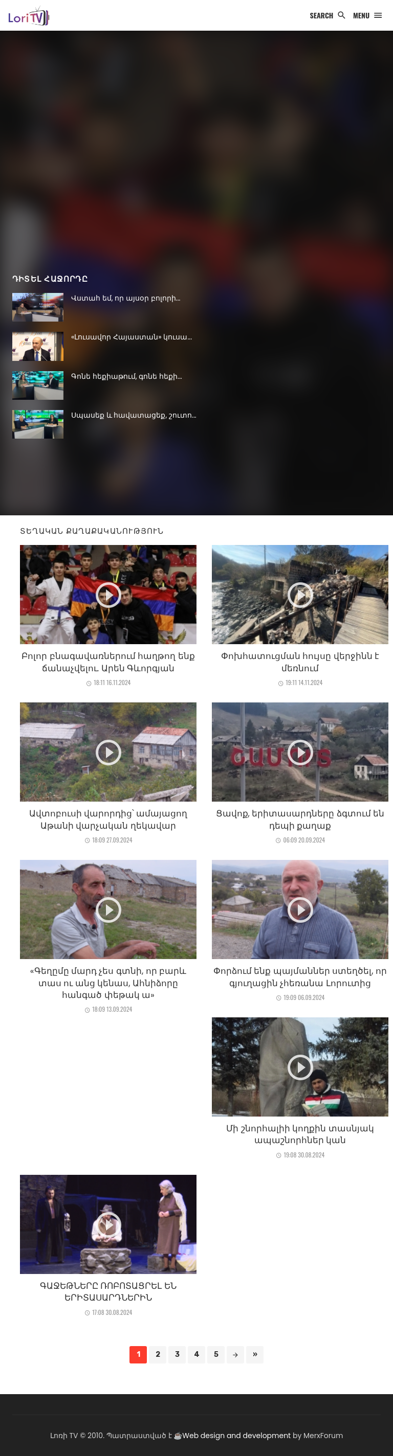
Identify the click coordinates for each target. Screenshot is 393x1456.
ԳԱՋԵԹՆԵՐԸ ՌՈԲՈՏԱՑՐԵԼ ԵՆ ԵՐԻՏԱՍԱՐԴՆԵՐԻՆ (108, 1292)
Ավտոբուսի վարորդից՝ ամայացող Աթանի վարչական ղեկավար (108, 819)
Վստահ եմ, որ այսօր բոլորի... (126, 298)
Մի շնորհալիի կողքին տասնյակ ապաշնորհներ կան (300, 1134)
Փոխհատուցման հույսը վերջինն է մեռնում (300, 662)
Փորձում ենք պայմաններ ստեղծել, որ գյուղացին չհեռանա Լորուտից (300, 977)
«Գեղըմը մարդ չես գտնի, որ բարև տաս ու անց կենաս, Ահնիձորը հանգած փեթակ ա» (108, 983)
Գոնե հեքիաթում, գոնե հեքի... (126, 376)
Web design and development (236, 1435)
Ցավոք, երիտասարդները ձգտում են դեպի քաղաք (300, 819)
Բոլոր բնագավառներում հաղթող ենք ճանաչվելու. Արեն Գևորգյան (107, 662)
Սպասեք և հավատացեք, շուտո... (133, 415)
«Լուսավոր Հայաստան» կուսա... (131, 337)
